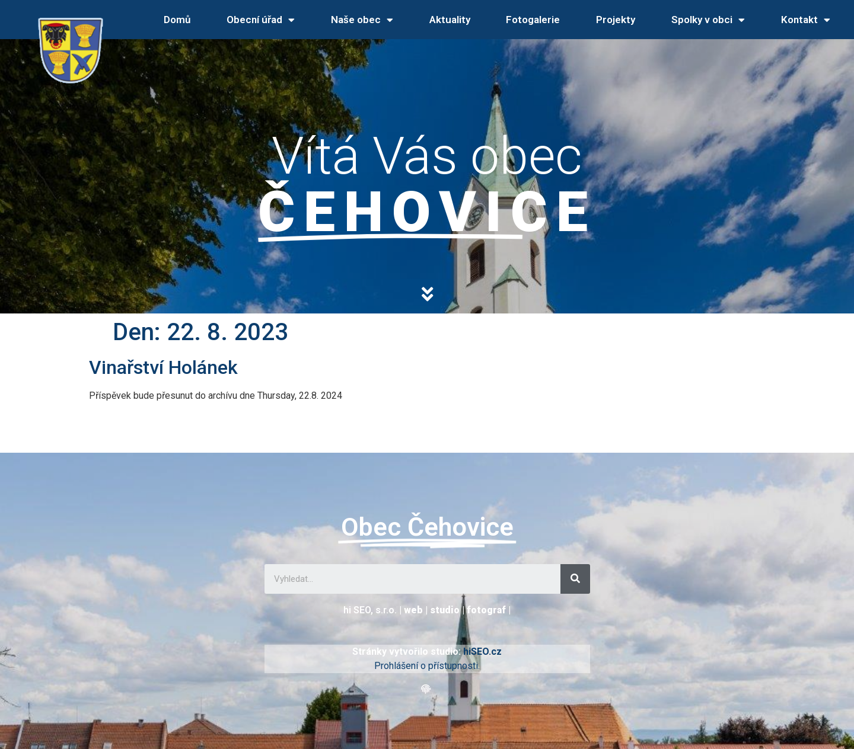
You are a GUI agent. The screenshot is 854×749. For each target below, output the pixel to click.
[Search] (575, 579)
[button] (427, 689)
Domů (177, 19)
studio (445, 610)
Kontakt (805, 20)
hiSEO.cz (482, 651)
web (413, 610)
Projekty (615, 19)
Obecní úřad (261, 20)
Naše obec (362, 20)
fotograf (486, 610)
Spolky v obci (708, 20)
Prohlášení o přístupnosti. (427, 665)
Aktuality (449, 19)
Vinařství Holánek (163, 367)
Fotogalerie (533, 19)
